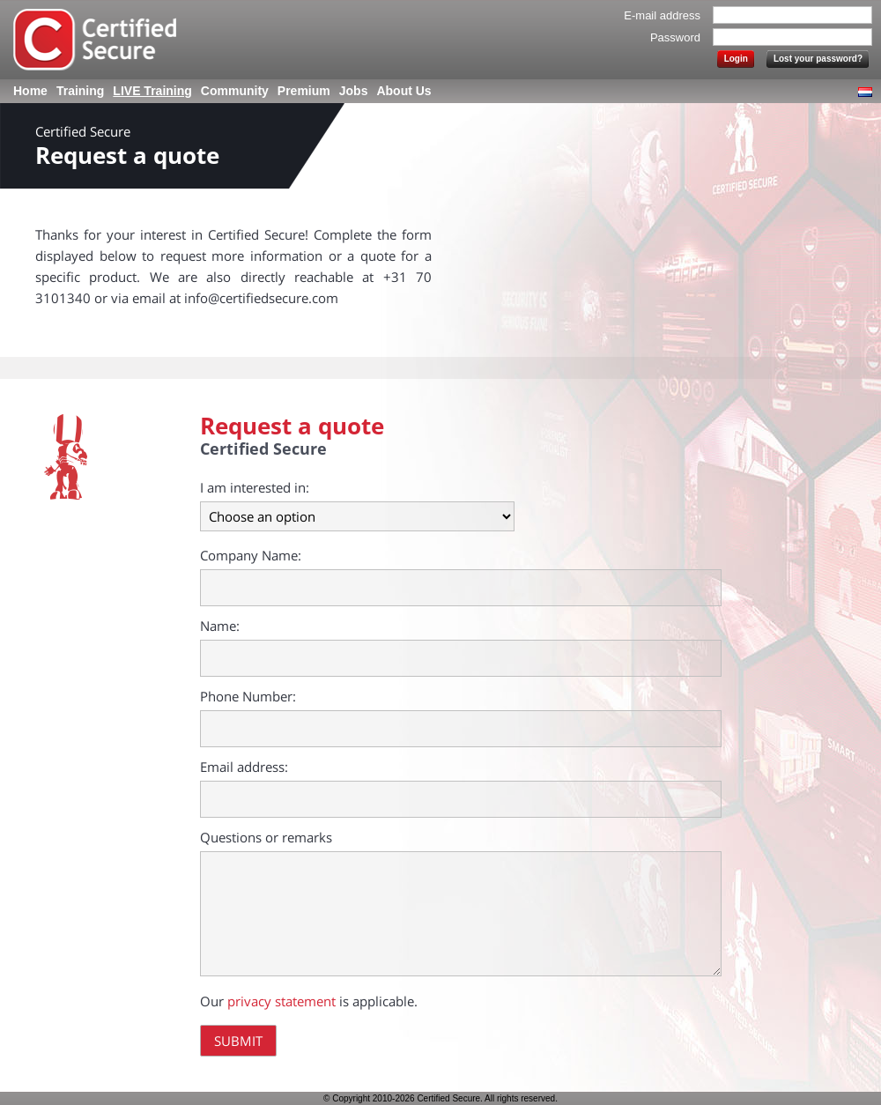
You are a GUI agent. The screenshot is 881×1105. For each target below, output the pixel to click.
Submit (238, 1040)
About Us (403, 91)
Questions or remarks (266, 837)
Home (30, 91)
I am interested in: (254, 487)
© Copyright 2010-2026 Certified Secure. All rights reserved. (440, 1098)
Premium (304, 91)
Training (80, 91)
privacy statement (281, 1001)
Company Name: (250, 555)
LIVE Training (152, 91)
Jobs (353, 91)
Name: (220, 625)
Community (235, 91)
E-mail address (662, 15)
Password (675, 37)
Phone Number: (248, 696)
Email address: (244, 766)
